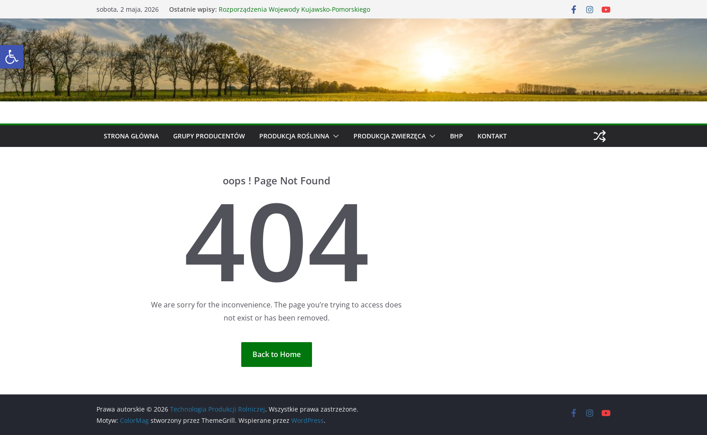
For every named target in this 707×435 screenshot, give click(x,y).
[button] (11, 57)
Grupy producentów (209, 136)
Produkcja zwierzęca (390, 136)
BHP (456, 136)
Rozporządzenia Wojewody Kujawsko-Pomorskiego (294, 9)
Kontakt (492, 136)
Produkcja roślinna (294, 136)
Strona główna (131, 136)
